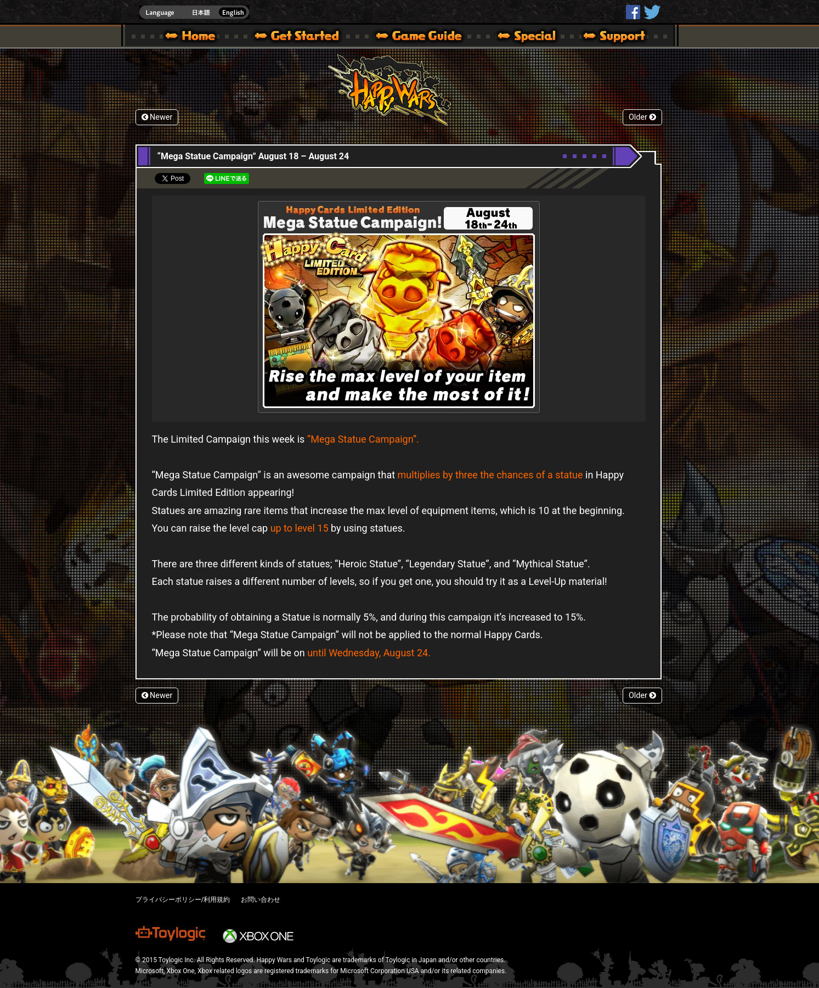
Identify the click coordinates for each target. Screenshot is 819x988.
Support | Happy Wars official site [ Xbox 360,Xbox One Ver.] (605, 37)
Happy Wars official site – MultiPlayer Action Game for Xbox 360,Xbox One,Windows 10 (192, 37)
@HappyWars (651, 12)
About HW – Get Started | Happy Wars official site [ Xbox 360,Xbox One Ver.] (306, 37)
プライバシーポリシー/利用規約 (182, 899)
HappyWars (633, 12)
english (194, 12)
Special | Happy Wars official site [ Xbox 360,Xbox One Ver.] (522, 37)
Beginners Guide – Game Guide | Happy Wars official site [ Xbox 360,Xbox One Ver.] (426, 37)
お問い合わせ (260, 899)
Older (642, 117)
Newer (157, 117)
